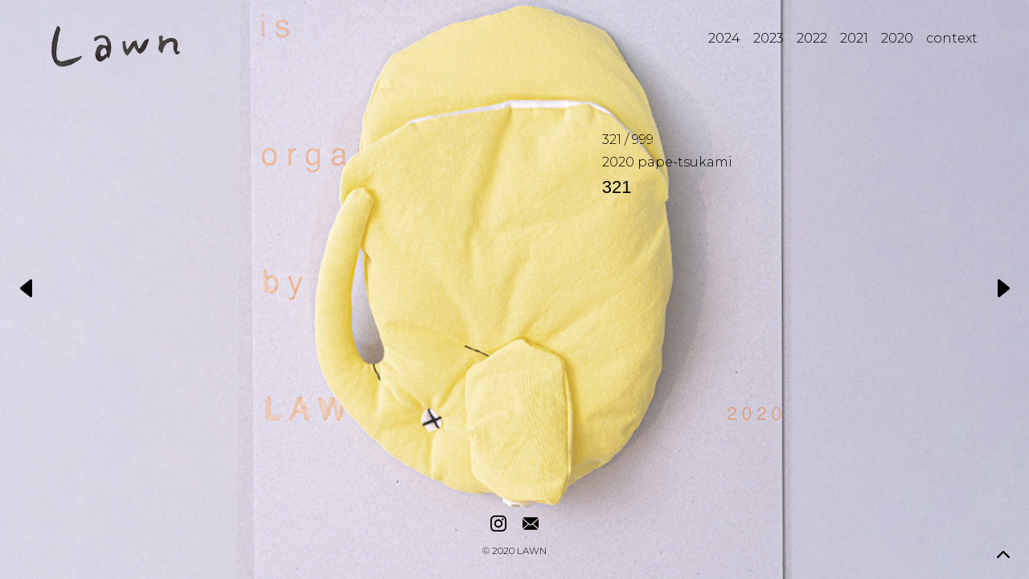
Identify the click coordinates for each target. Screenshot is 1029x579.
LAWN (532, 551)
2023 (768, 38)
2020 (897, 38)
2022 (812, 38)
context (952, 38)
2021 (854, 38)
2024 (724, 38)
